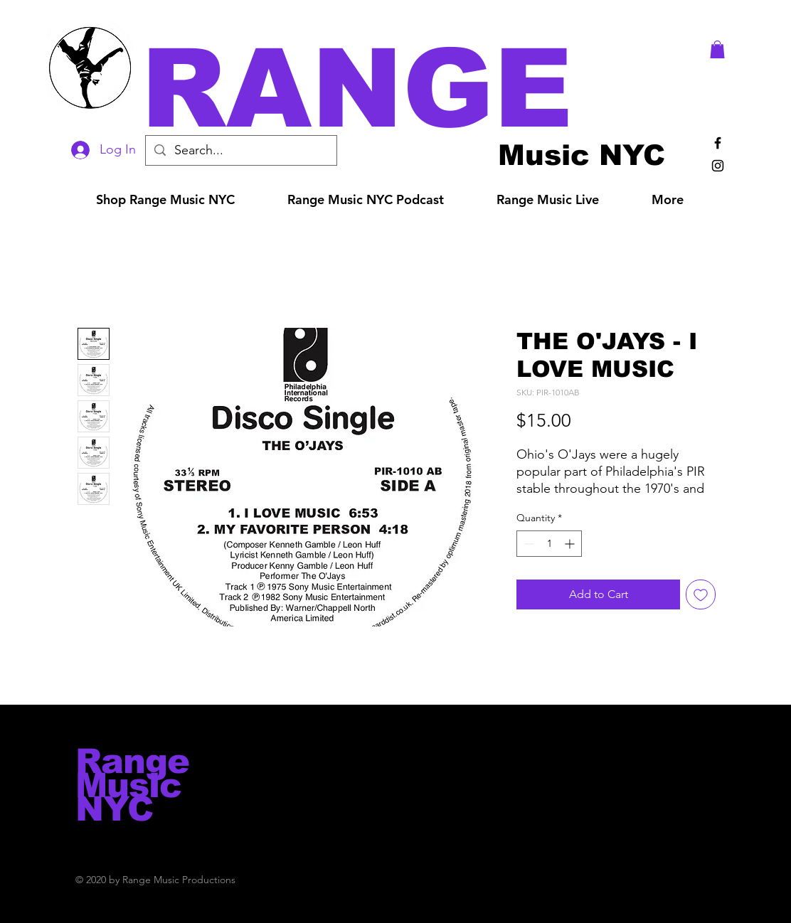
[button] (415, 88)
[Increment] (571, 543)
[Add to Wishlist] (701, 594)
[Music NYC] (581, 154)
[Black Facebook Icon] (718, 143)
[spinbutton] (549, 543)
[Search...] (240, 150)
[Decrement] (527, 543)
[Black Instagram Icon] (718, 166)
